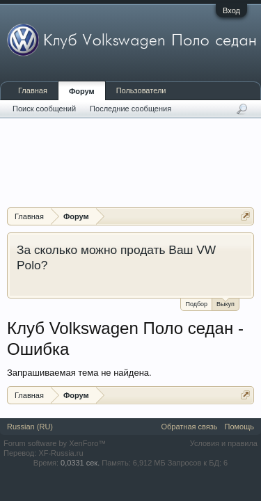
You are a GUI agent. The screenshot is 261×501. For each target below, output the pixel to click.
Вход (231, 10)
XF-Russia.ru (60, 453)
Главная (32, 90)
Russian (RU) (30, 426)
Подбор (196, 304)
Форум (82, 91)
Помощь (240, 426)
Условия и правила (224, 443)
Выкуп (225, 303)
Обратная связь (189, 426)
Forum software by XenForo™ (54, 443)
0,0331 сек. (80, 463)
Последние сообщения (130, 108)
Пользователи (141, 90)
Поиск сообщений (44, 108)
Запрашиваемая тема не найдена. (79, 372)
